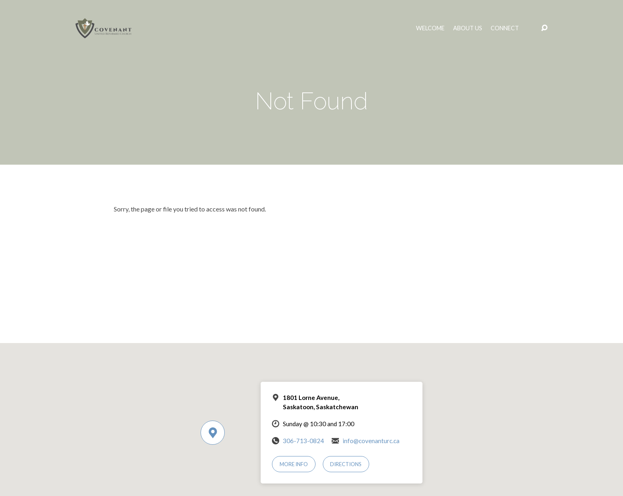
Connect (505, 28)
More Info (294, 464)
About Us (467, 28)
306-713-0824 (303, 440)
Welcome (430, 28)
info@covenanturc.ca (371, 440)
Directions (346, 464)
